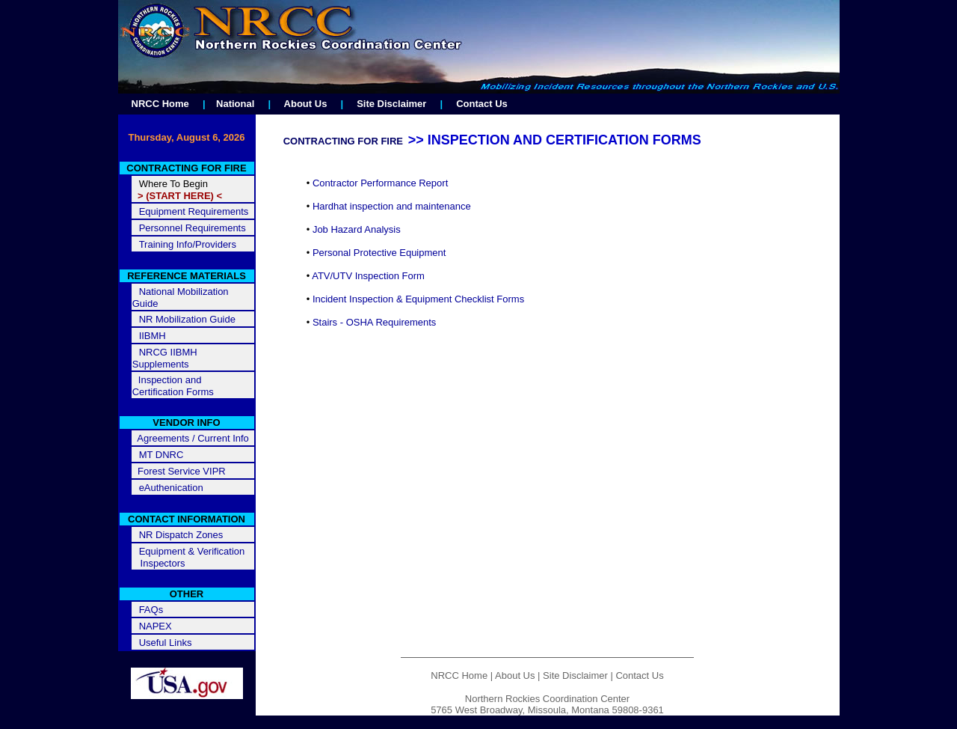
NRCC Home (160, 103)
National (235, 103)
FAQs (151, 609)
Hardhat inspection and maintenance (392, 206)
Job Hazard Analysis (357, 229)
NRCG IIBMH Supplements (164, 358)
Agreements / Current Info (190, 438)
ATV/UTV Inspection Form (368, 275)
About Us (305, 103)
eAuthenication (171, 487)
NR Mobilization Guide (187, 319)
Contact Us (482, 103)
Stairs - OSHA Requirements (374, 322)
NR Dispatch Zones (181, 534)
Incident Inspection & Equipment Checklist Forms (418, 299)
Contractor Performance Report (380, 183)
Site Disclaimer (391, 103)
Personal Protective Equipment (379, 252)
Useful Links (165, 642)
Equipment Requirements (194, 211)
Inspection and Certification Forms (173, 385)
